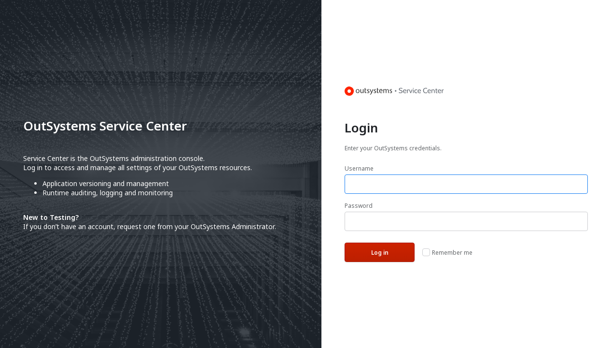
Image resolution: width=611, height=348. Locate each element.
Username (359, 168)
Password (359, 206)
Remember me (452, 252)
